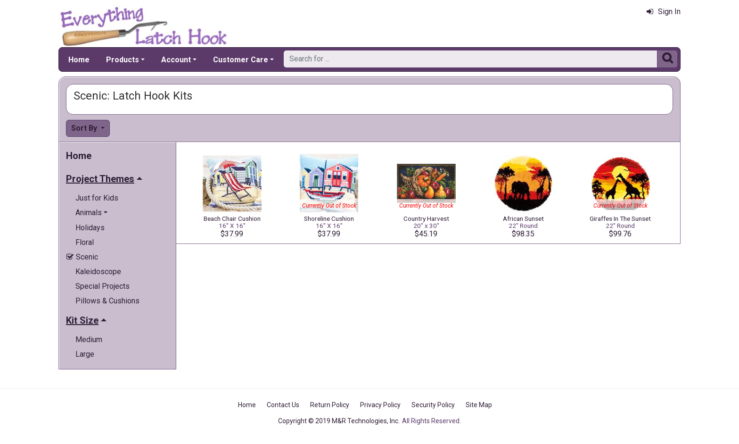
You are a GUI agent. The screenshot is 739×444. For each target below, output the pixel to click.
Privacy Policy (380, 405)
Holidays (90, 227)
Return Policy (329, 405)
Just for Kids (96, 197)
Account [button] (176, 59)
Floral (84, 242)
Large (84, 354)
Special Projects (102, 286)
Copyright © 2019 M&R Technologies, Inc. (339, 421)
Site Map (479, 405)
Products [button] (122, 59)
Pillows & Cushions (107, 300)
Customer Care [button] (240, 59)
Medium (88, 339)
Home (79, 59)
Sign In (664, 11)
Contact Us (283, 405)
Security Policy (433, 405)
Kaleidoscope (98, 271)
